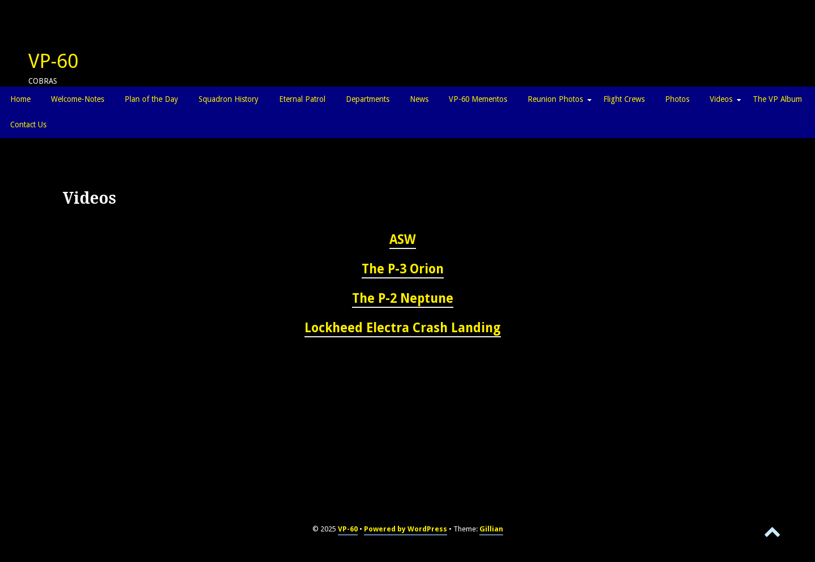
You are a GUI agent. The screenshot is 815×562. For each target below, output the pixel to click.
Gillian (491, 529)
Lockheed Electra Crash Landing (402, 327)
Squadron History (229, 99)
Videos (721, 99)
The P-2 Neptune (402, 298)
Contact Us (28, 124)
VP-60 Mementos (478, 99)
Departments (367, 99)
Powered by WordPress (405, 529)
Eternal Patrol (302, 99)
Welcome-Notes (77, 99)
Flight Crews (624, 99)
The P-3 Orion (403, 268)
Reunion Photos (555, 99)
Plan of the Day (151, 99)
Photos (677, 99)
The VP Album (777, 99)
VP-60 (53, 61)
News (419, 99)
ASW (402, 239)
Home (20, 99)
